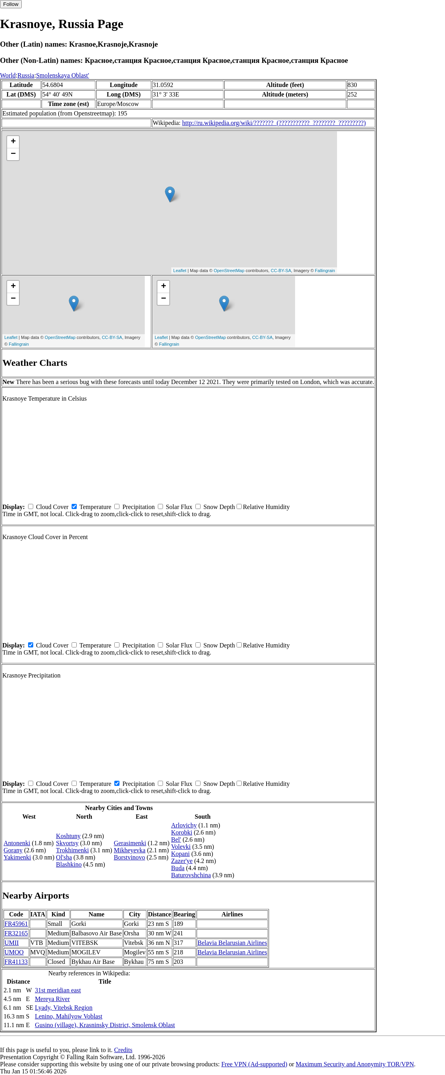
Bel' (176, 839)
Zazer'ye (182, 860)
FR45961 (16, 923)
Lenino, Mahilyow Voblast (68, 1016)
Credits (123, 1050)
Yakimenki (17, 857)
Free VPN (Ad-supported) (254, 1064)
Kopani (180, 853)
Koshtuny (68, 836)
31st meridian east (58, 990)
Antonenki (17, 843)
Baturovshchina (191, 875)
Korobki (181, 832)
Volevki (181, 846)
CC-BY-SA (281, 270)
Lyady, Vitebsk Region (64, 1007)
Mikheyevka (130, 850)
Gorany (13, 850)
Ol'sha (64, 857)
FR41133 (16, 961)
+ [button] (13, 142)
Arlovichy (184, 825)
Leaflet (179, 270)
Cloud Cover (52, 506)
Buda (178, 868)
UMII (11, 942)
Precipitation (138, 506)
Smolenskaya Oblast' (62, 75)
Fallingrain (325, 270)
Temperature (96, 506)
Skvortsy (67, 843)
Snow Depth (219, 506)
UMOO (14, 952)
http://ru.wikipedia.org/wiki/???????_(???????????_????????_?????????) (274, 122)
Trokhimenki (72, 850)
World (8, 75)
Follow (11, 4)
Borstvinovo (129, 857)
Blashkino (69, 864)
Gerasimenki (130, 843)
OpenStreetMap (229, 270)
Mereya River (52, 999)
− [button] (13, 154)
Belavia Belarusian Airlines (232, 942)
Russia (25, 75)
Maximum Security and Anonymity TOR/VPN (355, 1064)
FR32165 (16, 933)
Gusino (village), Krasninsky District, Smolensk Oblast (105, 1025)
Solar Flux (179, 506)
